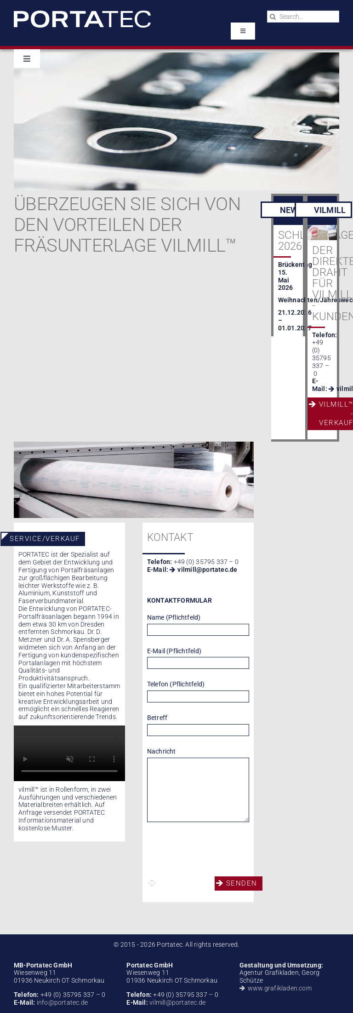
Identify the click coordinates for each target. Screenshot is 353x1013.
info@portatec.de (61, 1002)
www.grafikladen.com (280, 988)
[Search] (273, 17)
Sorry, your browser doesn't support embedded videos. (69, 753)
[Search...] (303, 17)
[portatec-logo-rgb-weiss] (82, 13)
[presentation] (217, 849)
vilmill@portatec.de (207, 569)
